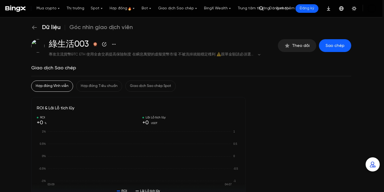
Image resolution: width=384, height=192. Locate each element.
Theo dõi (297, 45)
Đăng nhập (279, 8)
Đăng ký (307, 8)
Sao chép (335, 45)
